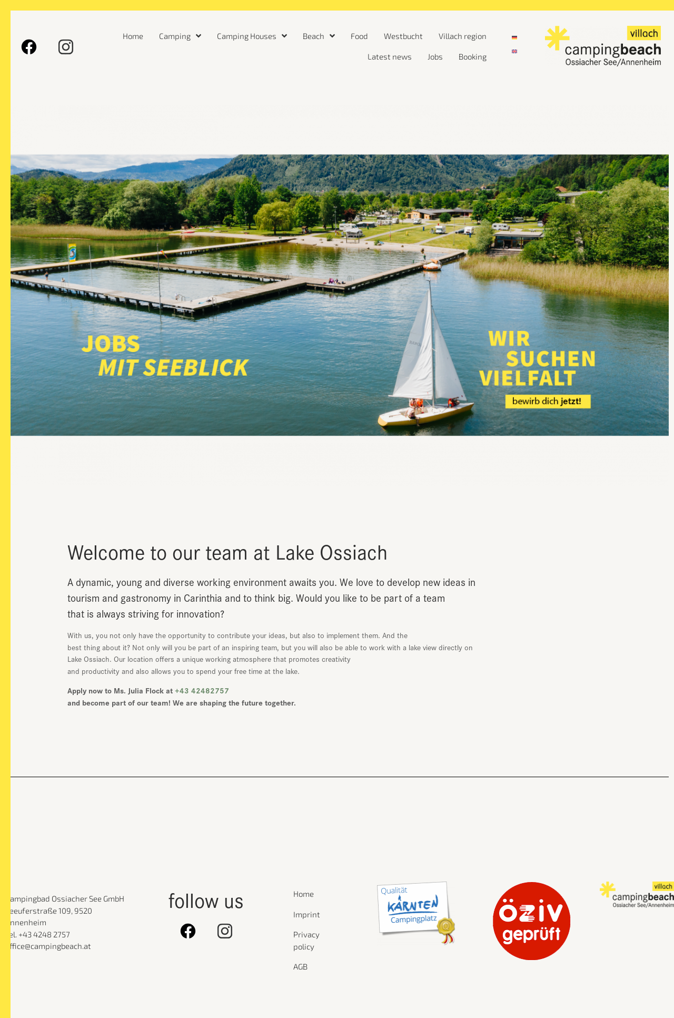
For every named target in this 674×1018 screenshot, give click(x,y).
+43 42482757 (202, 690)
